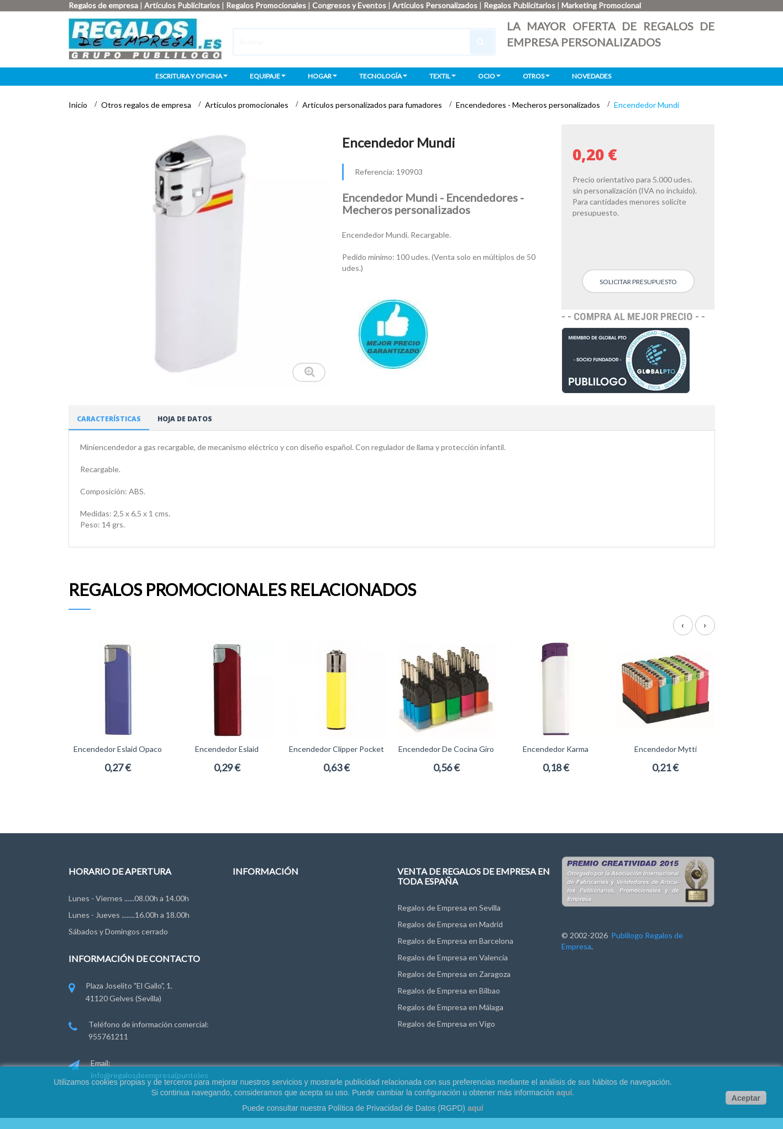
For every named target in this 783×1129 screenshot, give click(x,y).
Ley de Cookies (259, 963)
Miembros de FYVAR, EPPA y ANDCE (296, 1003)
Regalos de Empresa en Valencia (452, 957)
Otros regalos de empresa (147, 104)
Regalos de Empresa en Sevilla (449, 907)
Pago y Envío (254, 983)
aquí (564, 1092)
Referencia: (375, 171)
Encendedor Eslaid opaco (117, 749)
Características (109, 419)
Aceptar (746, 1098)
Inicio (79, 104)
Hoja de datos (184, 419)
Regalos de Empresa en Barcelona (455, 940)
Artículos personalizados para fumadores (373, 104)
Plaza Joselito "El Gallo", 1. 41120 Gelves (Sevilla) (120, 993)
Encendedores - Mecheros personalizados (529, 104)
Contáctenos (255, 901)
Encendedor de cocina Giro (446, 749)
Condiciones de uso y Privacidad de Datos (304, 942)
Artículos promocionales (247, 104)
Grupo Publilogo (260, 922)
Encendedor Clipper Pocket (336, 749)
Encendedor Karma (555, 749)
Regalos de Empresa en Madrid (450, 924)
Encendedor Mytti (665, 749)
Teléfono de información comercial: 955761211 (139, 1031)
